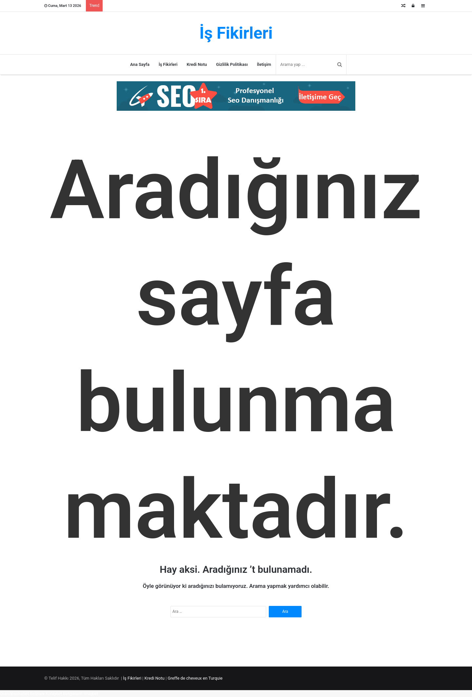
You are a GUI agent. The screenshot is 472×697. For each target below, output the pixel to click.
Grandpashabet (14, 693)
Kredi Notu (197, 64)
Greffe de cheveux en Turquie (195, 678)
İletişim (264, 64)
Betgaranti (73, 693)
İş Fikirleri (168, 64)
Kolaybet (54, 693)
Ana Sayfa (139, 64)
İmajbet (91, 693)
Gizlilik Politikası (232, 64)
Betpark (37, 693)
